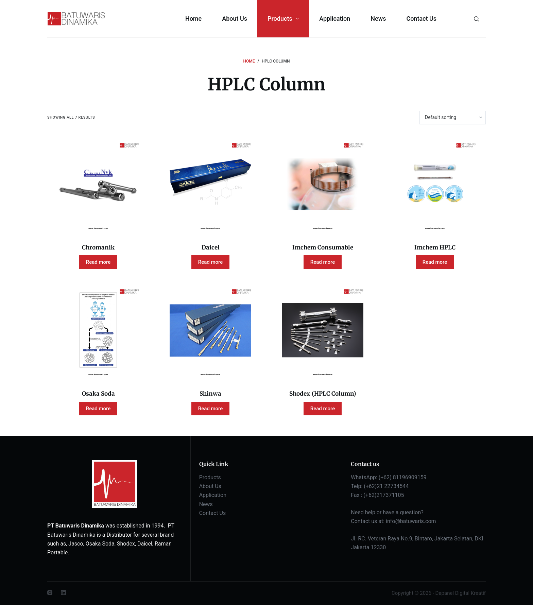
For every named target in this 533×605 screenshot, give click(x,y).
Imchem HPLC (434, 247)
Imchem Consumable (322, 247)
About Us (234, 18)
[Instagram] (49, 592)
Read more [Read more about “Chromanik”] (98, 262)
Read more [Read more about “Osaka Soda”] (98, 408)
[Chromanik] (98, 184)
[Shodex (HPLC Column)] (323, 330)
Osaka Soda (98, 393)
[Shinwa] (210, 330)
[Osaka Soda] (98, 330)
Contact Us (421, 18)
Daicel (211, 247)
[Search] (476, 18)
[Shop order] (452, 117)
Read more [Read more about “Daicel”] (210, 262)
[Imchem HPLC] (435, 184)
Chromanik (98, 247)
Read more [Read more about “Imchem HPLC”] (435, 262)
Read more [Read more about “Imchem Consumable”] (322, 262)
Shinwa (210, 393)
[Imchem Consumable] (323, 184)
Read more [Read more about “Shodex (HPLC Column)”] (322, 408)
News (378, 18)
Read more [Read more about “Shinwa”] (210, 408)
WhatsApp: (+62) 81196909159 (388, 477)
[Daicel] (210, 184)
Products (285, 19)
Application (334, 18)
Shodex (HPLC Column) (322, 393)
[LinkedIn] (63, 592)
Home (193, 18)
